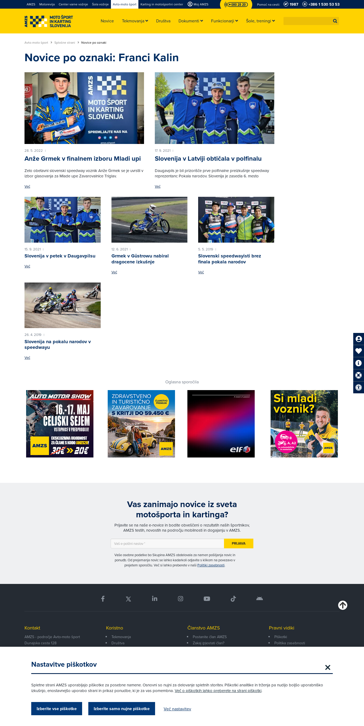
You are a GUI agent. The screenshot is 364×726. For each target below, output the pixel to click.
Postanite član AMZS (210, 636)
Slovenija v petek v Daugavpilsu (59, 255)
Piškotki (280, 636)
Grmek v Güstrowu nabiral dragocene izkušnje (140, 258)
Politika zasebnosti (289, 643)
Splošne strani (66, 42)
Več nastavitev (177, 709)
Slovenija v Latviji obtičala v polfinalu (208, 158)
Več (27, 186)
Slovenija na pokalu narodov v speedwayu (57, 344)
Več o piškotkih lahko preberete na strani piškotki (218, 690)
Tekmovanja (121, 636)
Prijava (239, 543)
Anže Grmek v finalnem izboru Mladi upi (82, 158)
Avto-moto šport (38, 42)
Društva (117, 643)
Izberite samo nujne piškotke (122, 709)
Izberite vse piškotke (57, 709)
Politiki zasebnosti (211, 565)
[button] (335, 21)
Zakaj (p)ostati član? (208, 643)
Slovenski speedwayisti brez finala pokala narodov (229, 258)
